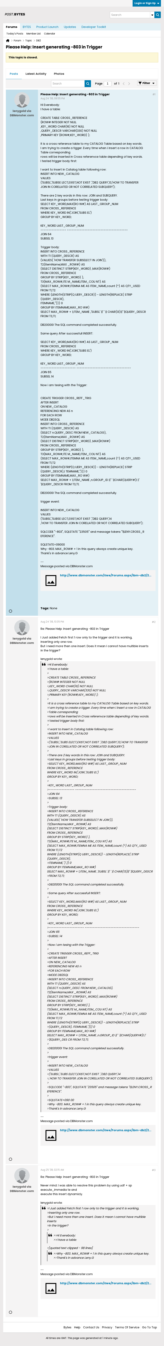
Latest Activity (36, 74)
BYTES (27, 27)
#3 (154, 1170)
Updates (70, 27)
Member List (33, 33)
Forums (11, 27)
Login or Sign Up (147, 3)
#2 (154, 622)
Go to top (149, 1327)
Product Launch (47, 27)
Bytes (67, 1327)
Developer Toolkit (94, 27)
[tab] (14, 74)
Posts (14, 74)
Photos (59, 74)
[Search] (132, 15)
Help (77, 1327)
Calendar (49, 33)
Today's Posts (14, 33)
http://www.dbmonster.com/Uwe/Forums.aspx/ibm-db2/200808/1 (110, 575)
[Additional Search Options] (152, 15)
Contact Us (91, 1327)
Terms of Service (127, 1327)
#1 (154, 94)
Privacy (107, 1327)
